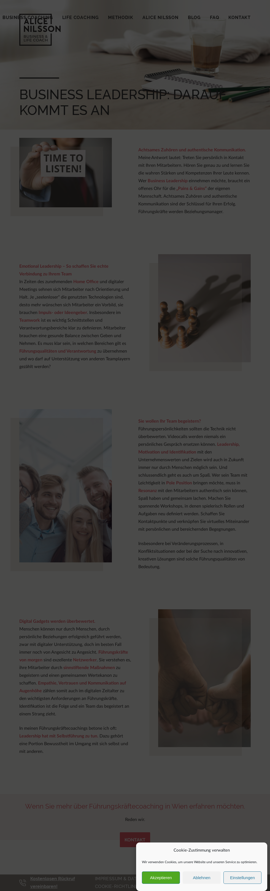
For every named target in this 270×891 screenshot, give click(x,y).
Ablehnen (201, 877)
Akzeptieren (161, 877)
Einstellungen (242, 877)
